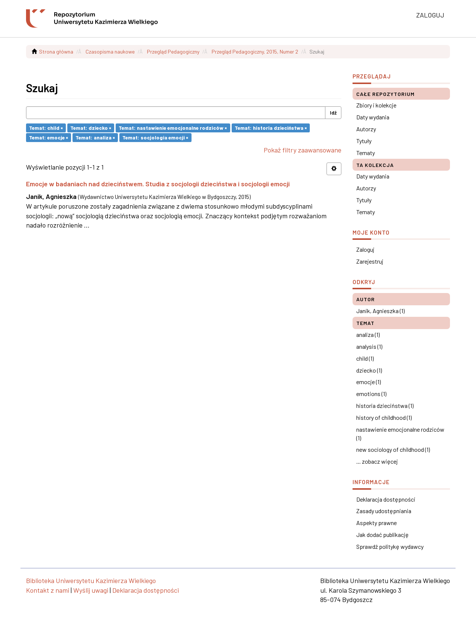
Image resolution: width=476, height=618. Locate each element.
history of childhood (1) (384, 417)
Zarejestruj (369, 261)
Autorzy (366, 128)
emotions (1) (371, 393)
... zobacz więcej (377, 461)
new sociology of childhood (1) (393, 449)
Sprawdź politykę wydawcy (390, 546)
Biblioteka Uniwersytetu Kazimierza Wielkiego (91, 580)
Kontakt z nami (47, 590)
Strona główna (56, 51)
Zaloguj (365, 249)
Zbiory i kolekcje (376, 105)
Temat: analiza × (95, 137)
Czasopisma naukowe (110, 51)
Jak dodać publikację (382, 534)
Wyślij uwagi (90, 590)
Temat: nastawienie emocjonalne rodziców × (173, 128)
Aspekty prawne (376, 522)
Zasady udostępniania (383, 510)
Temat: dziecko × (90, 128)
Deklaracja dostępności (385, 499)
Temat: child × (46, 128)
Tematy (365, 152)
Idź (333, 112)
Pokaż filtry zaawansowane (302, 150)
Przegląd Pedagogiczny (173, 51)
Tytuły (364, 140)
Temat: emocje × (48, 137)
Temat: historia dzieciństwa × (271, 128)
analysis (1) (369, 346)
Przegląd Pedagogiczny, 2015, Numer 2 (255, 51)
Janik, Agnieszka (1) (380, 310)
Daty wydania (372, 116)
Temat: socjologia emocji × (155, 137)
